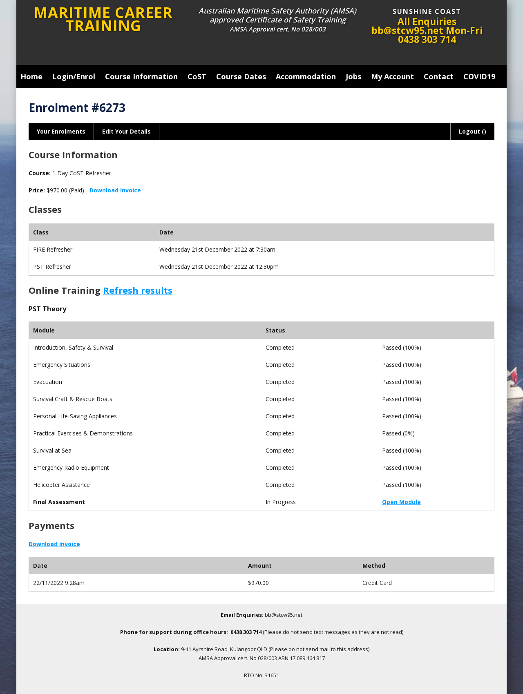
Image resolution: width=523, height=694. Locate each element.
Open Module (401, 502)
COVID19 (479, 76)
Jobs (353, 76)
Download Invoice (115, 190)
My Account (392, 76)
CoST (197, 76)
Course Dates (241, 76)
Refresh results (137, 290)
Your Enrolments (61, 131)
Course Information (141, 76)
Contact (439, 76)
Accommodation (306, 76)
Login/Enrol (73, 76)
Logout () (472, 131)
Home (31, 76)
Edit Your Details (126, 131)
